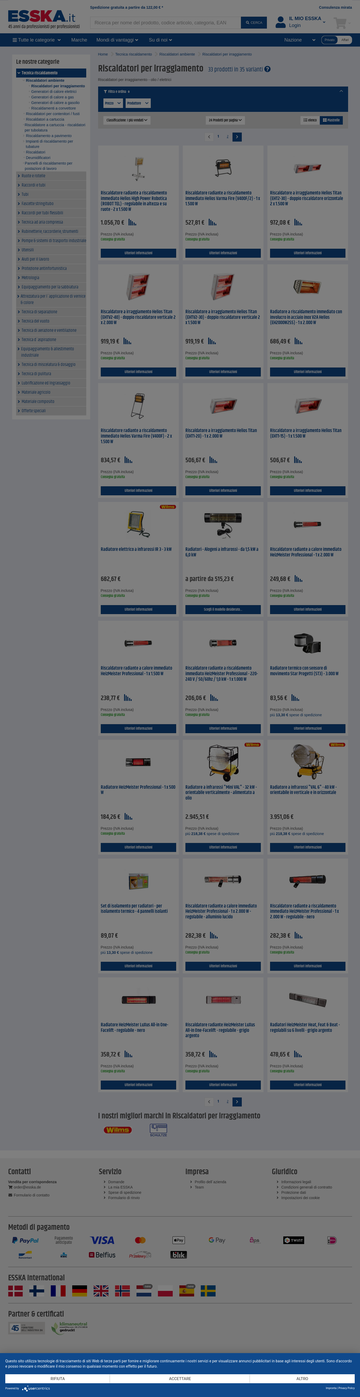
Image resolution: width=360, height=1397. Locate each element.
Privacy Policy (346, 1388)
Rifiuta (58, 1378)
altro (302, 1378)
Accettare (180, 1378)
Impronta (331, 1388)
